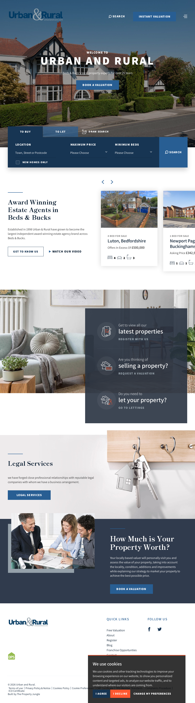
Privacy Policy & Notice (38, 688)
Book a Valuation (97, 85)
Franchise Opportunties (122, 650)
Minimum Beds (127, 145)
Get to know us (25, 251)
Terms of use (16, 688)
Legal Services (29, 495)
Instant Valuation (154, 18)
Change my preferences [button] (152, 693)
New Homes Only (35, 162)
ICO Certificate (17, 691)
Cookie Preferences (83, 688)
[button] (112, 182)
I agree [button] (101, 693)
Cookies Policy (61, 688)
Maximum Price (83, 145)
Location (23, 145)
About (110, 635)
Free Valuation (116, 630)
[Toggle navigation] (184, 17)
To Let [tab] (60, 131)
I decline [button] (120, 693)
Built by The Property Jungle (24, 694)
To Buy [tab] (25, 131)
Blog (109, 645)
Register (112, 640)
